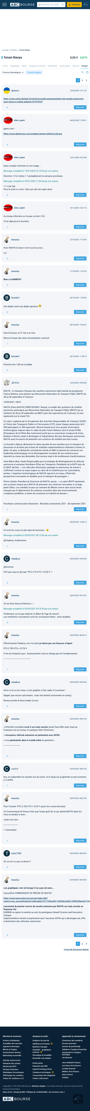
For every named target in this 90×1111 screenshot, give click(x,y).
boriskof (15, 297)
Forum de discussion (76, 949)
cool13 (14, 769)
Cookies (65, 1077)
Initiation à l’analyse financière (74, 1049)
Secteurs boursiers (10, 1069)
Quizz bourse (67, 1074)
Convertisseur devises (12, 1052)
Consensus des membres (72, 1040)
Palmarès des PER (40, 1066)
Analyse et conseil (37, 66)
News (24, 66)
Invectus (15, 239)
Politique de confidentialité (36, 1092)
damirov (15, 90)
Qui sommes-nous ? (57, 1092)
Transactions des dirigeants (44, 1075)
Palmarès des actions (11, 1063)
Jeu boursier (67, 1057)
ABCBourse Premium (41, 1044)
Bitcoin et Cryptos (10, 1049)
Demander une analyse (42, 1058)
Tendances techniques (42, 1072)
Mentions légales (39, 1086)
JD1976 (15, 383)
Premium (74, 4)
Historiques (65, 66)
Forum (84, 66)
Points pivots (38, 1063)
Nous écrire (7, 1092)
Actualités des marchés (12, 1043)
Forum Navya (24, 50)
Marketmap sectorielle (12, 1055)
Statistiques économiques (13, 1072)
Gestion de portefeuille (71, 1046)
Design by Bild (19, 1092)
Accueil (5, 50)
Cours (5, 66)
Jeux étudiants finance (71, 1062)
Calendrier (52, 66)
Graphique (15, 66)
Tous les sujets (34, 72)
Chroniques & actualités (42, 1055)
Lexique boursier (69, 1068)
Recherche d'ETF (9, 1066)
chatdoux (15, 558)
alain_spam (19, 120)
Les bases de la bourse (71, 1065)
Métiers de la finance (70, 1071)
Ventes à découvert (40, 1078)
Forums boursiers (69, 1043)
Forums (14, 50)
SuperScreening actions (42, 1069)
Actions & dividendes (11, 1040)
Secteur (75, 66)
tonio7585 (16, 853)
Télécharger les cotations (13, 1075)
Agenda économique (11, 1046)
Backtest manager (40, 1047)
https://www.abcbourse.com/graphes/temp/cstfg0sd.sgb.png (33, 134)
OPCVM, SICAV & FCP (11, 1060)
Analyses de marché (41, 1040)
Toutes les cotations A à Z (13, 1078)
